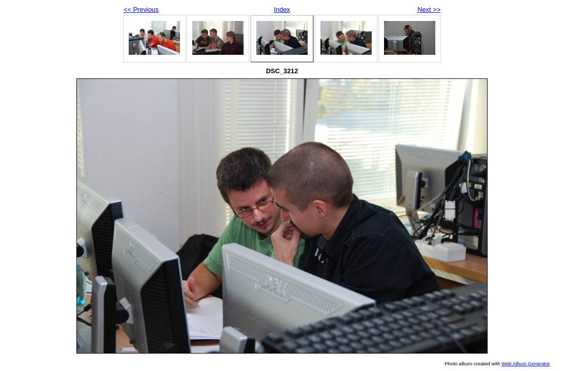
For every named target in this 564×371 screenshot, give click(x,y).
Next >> (428, 9)
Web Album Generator (525, 363)
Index (282, 9)
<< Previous (141, 9)
